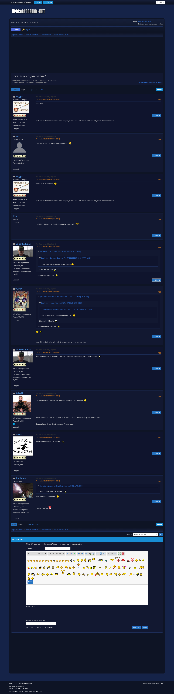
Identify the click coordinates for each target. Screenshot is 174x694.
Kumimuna (20, 478)
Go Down (15, 89)
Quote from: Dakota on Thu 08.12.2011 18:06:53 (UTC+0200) (61, 486)
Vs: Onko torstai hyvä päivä (46, 97)
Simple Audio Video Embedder (18, 688)
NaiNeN (19, 393)
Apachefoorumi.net (144, 21)
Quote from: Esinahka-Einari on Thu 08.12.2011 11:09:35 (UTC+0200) (64, 297)
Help (144, 683)
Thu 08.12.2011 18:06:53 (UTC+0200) (48, 437)
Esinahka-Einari (23, 244)
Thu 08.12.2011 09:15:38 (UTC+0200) (48, 179)
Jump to (129, 534)
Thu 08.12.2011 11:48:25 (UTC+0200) (48, 291)
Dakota (18, 434)
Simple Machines (26, 683)
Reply (159, 89)
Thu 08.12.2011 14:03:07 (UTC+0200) (48, 352)
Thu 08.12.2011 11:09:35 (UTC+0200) (48, 246)
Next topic (157, 82)
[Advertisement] (87, 56)
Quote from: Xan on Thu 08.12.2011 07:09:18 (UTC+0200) (60, 252)
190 (41, 89)
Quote (156, 115)
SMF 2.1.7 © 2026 (15, 683)
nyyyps (19, 97)
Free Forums (20, 686)
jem (17, 136)
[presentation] (46, 613)
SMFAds (11, 686)
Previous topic (145, 82)
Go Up (14, 524)
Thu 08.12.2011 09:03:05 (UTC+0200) (48, 99)
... (39, 89)
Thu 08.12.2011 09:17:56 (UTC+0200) (48, 219)
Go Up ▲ (162, 683)
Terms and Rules (152, 683)
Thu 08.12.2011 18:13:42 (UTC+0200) (48, 481)
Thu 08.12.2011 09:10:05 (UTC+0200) (48, 139)
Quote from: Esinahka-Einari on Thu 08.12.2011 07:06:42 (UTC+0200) (66, 258)
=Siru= (18, 289)
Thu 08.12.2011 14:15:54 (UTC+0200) (48, 396)
